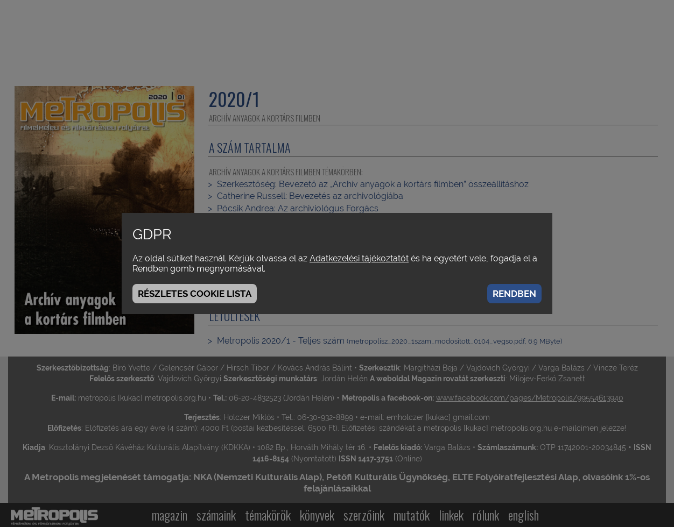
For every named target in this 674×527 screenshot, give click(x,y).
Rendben (514, 293)
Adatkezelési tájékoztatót (359, 258)
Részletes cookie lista (194, 293)
